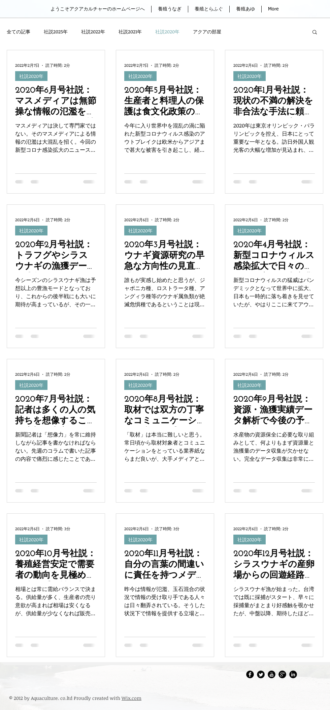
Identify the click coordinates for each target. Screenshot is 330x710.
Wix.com (131, 698)
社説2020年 (167, 31)
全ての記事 (18, 31)
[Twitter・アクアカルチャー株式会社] (261, 674)
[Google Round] (282, 674)
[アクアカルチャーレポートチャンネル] (271, 674)
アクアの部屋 (207, 31)
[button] (314, 32)
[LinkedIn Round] (293, 674)
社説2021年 (130, 31)
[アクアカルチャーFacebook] (250, 674)
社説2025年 (56, 31)
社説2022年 (93, 31)
